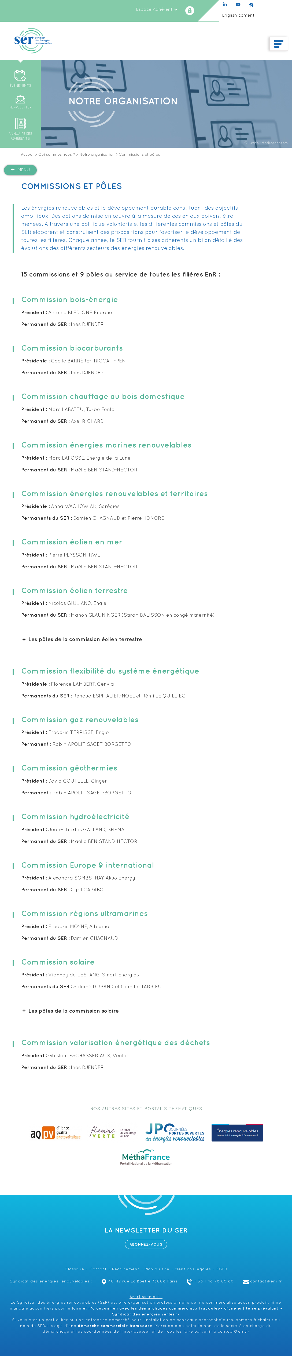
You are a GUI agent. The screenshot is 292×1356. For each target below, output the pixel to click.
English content (238, 15)
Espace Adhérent (157, 10)
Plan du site (157, 1269)
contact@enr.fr (262, 1281)
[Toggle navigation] (278, 44)
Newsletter (20, 107)
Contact (98, 1269)
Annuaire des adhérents (20, 136)
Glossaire (74, 1269)
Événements (20, 86)
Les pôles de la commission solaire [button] (70, 1011)
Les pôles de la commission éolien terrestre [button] (81, 639)
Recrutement (125, 1269)
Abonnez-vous (146, 1244)
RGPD (221, 1269)
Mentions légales (193, 1269)
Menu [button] (20, 170)
